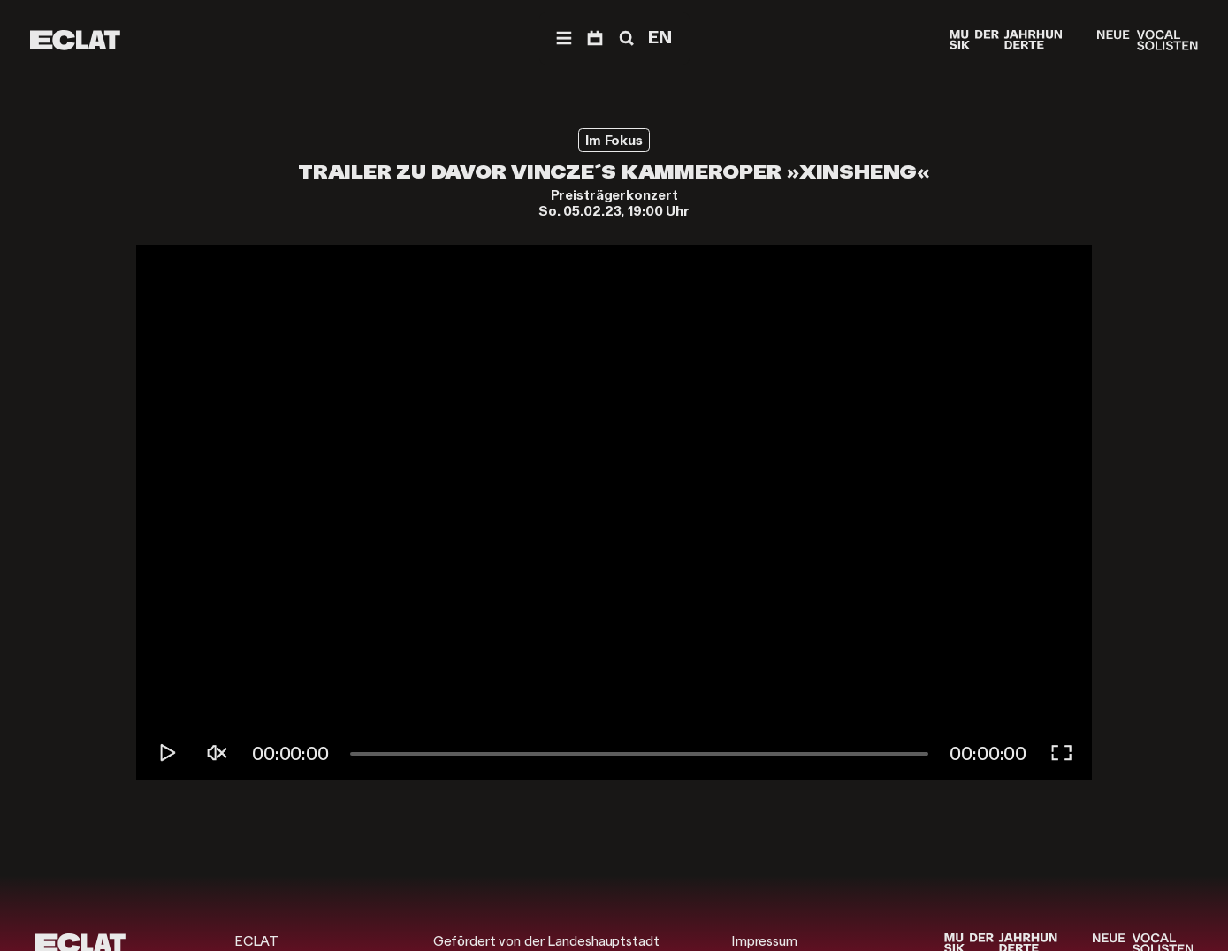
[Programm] (595, 38)
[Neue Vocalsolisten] (1147, 40)
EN (660, 37)
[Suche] (625, 38)
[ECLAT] (75, 40)
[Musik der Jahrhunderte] (1006, 40)
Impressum (764, 941)
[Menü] (564, 38)
